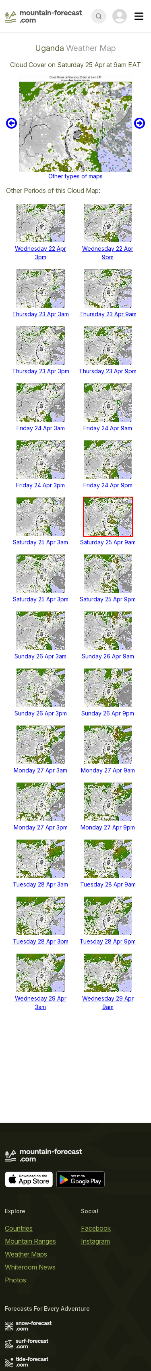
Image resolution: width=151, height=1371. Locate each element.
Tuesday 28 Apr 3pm (40, 941)
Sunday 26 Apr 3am (40, 656)
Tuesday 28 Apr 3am (40, 884)
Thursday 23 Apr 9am (108, 314)
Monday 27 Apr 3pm (41, 827)
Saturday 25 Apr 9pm (108, 599)
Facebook (96, 1228)
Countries (19, 1228)
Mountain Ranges (30, 1241)
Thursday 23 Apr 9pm (108, 371)
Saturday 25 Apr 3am (40, 542)
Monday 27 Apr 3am (40, 770)
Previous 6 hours (11, 123)
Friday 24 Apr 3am (41, 428)
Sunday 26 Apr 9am (108, 656)
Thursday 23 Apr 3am (40, 314)
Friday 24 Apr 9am (107, 428)
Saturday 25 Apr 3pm (40, 599)
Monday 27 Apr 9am (108, 770)
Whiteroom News (30, 1267)
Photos (15, 1280)
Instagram (95, 1241)
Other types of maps (75, 176)
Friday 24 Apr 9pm (107, 485)
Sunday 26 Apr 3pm (40, 713)
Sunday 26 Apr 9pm (107, 713)
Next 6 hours (139, 123)
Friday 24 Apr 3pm (40, 485)
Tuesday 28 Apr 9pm (108, 941)
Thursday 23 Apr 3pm (40, 371)
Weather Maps (26, 1254)
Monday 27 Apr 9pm (108, 827)
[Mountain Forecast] (43, 16)
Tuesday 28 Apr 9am (108, 884)
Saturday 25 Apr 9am (108, 542)
